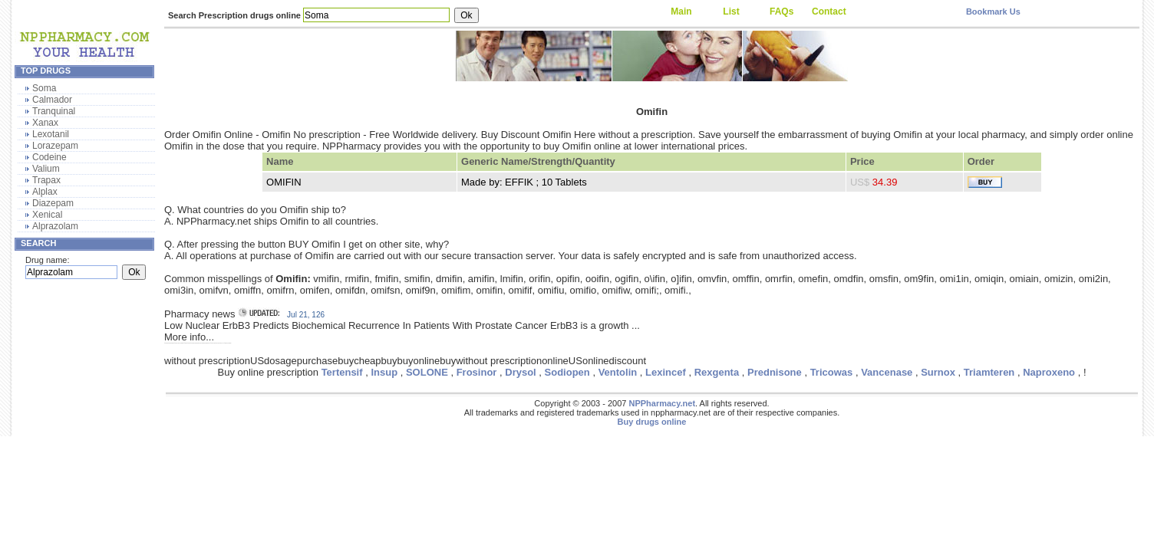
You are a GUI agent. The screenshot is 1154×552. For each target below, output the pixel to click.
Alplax (45, 191)
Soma (44, 88)
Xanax (45, 122)
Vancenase (886, 372)
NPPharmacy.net (661, 403)
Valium (46, 168)
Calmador (52, 99)
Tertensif (342, 372)
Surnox (938, 372)
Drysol (520, 372)
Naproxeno (1049, 372)
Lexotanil (50, 134)
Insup (384, 372)
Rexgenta (717, 372)
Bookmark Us (993, 11)
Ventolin (618, 372)
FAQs (781, 11)
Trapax (46, 180)
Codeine (49, 157)
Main (681, 11)
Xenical (47, 214)
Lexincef (665, 372)
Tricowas (831, 372)
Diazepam (53, 203)
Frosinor (477, 372)
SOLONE (427, 372)
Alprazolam (55, 226)
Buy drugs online (652, 421)
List (731, 11)
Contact (829, 11)
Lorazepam (55, 145)
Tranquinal (53, 111)
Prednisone (774, 372)
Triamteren (989, 372)
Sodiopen (567, 372)
